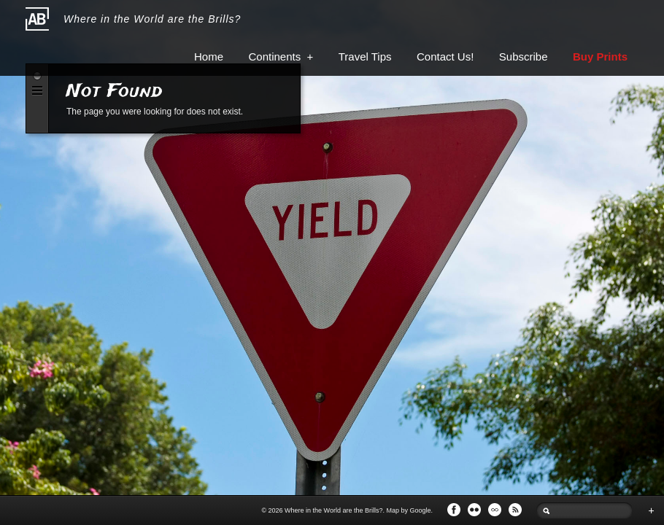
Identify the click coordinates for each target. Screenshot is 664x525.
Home (208, 56)
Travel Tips (365, 56)
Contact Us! (445, 56)
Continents (280, 56)
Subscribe (523, 56)
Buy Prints (600, 56)
